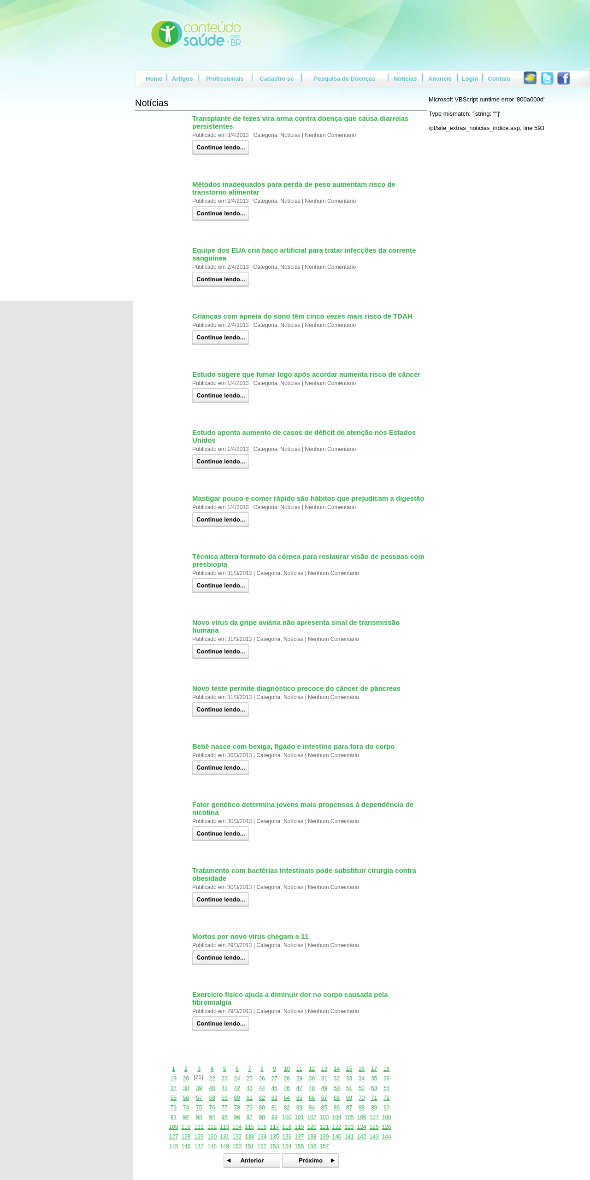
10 (287, 1069)
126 (386, 1127)
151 (249, 1146)
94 (212, 1117)
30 (312, 1078)
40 (212, 1088)
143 (374, 1136)
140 (336, 1136)
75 (199, 1107)
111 (199, 1127)
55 (174, 1098)
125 (374, 1127)
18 (386, 1069)
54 (386, 1088)
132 (237, 1136)
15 (349, 1069)
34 (362, 1078)
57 (199, 1098)
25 (250, 1078)
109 (173, 1127)
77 (225, 1107)
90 (386, 1107)
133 (249, 1136)
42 (237, 1088)
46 (287, 1088)
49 (324, 1088)
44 (262, 1088)
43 (250, 1088)
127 (173, 1136)
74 (186, 1107)
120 (311, 1127)
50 (337, 1088)
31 (324, 1078)
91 (174, 1117)
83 (299, 1107)
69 (349, 1098)
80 (262, 1107)
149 (224, 1146)
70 (362, 1098)
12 (312, 1069)
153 (274, 1146)
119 (299, 1127)
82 (287, 1107)
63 (274, 1098)
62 (262, 1098)
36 (386, 1078)
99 (274, 1117)
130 (212, 1136)
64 (287, 1098)
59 (225, 1098)
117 (274, 1127)
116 (261, 1127)
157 (324, 1146)
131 (224, 1136)
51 (349, 1088)
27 (274, 1078)
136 (286, 1136)
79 (250, 1107)
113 (224, 1127)
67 (324, 1098)
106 (361, 1117)
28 (287, 1078)
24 (237, 1078)
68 (337, 1098)
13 (324, 1069)
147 (199, 1146)
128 (185, 1136)
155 (299, 1146)
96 (237, 1117)
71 (374, 1098)
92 (186, 1117)
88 (362, 1107)
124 (361, 1127)
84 (312, 1107)
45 (274, 1088)
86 (337, 1107)
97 (250, 1117)
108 (386, 1117)
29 (299, 1078)
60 (237, 1098)
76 (212, 1107)
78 (237, 1107)
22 (212, 1078)
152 (261, 1146)
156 (311, 1146)
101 (299, 1117)
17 (374, 1069)
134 (261, 1136)
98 (262, 1117)
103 (324, 1117)
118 (286, 1127)
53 (374, 1088)
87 (349, 1107)
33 (349, 1078)
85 (324, 1107)
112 (212, 1127)
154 (286, 1146)
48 (312, 1088)
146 (185, 1146)
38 (186, 1088)
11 (299, 1069)
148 (212, 1146)
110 (185, 1127)
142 (361, 1136)
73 (174, 1107)
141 (349, 1136)
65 (299, 1098)
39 (199, 1088)
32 (337, 1078)
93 (199, 1117)
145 (173, 1146)
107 (374, 1117)
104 (336, 1117)
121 (324, 1127)
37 (174, 1088)
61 (250, 1098)
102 (311, 1117)
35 (374, 1078)
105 (349, 1117)
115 (249, 1127)
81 (274, 1107)
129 (199, 1136)
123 (349, 1127)
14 (337, 1069)
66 (312, 1098)
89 (374, 1107)
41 (225, 1088)
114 (237, 1127)
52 (362, 1088)
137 (299, 1136)
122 (336, 1127)
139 (324, 1136)
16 (362, 1069)
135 (274, 1136)
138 (311, 1136)
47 (299, 1088)
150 (237, 1146)
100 (286, 1117)
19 (174, 1078)
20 (186, 1078)
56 (186, 1098)
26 (262, 1078)
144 (386, 1136)
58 (212, 1098)
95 (225, 1117)
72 (386, 1098)
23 (225, 1078)
